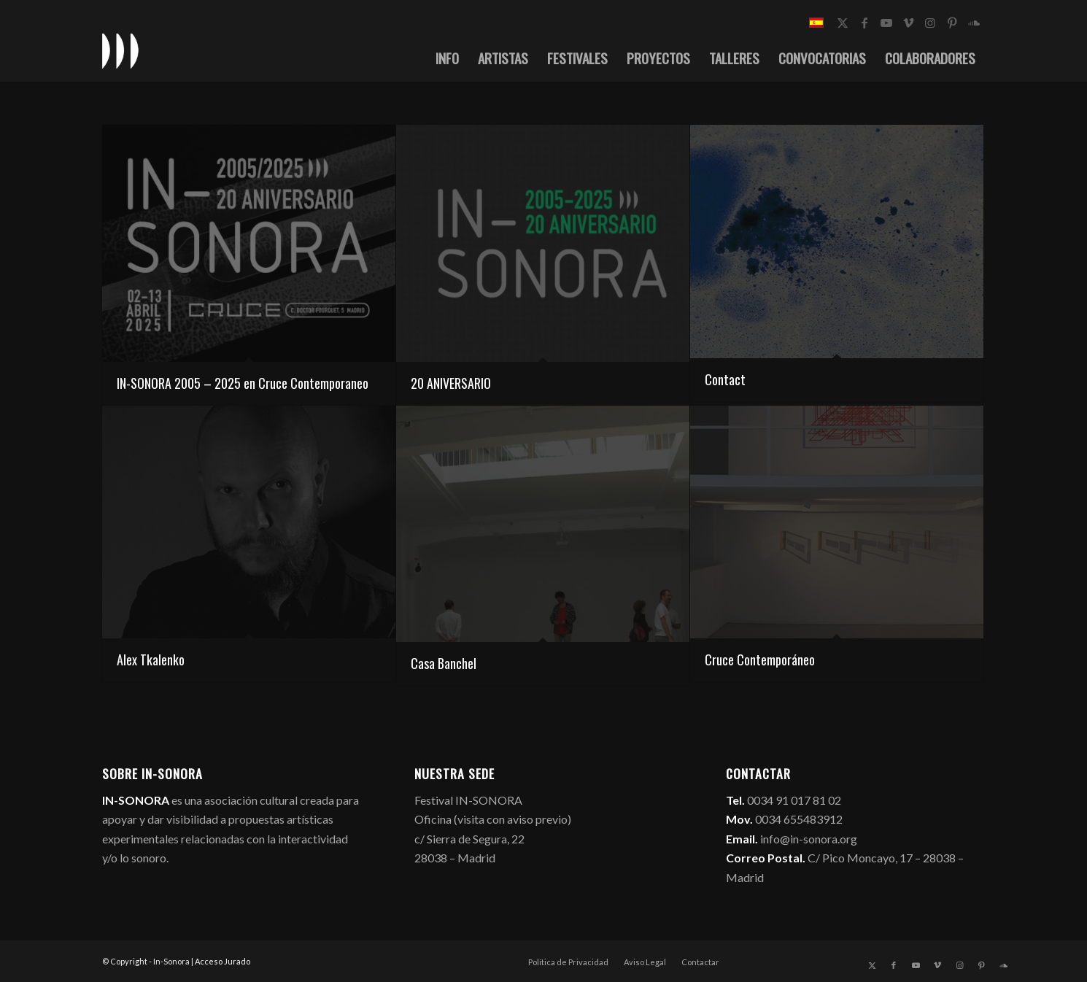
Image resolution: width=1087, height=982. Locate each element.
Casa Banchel (443, 663)
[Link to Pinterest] (952, 23)
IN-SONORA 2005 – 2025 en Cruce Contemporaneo (242, 383)
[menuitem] (447, 58)
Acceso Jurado (222, 961)
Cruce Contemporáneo (760, 659)
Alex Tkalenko (151, 659)
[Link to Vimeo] (908, 23)
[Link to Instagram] (930, 23)
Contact (725, 379)
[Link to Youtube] (886, 23)
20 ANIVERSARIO (451, 383)
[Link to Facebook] (864, 23)
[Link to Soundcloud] (974, 23)
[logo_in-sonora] (120, 50)
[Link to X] (843, 23)
